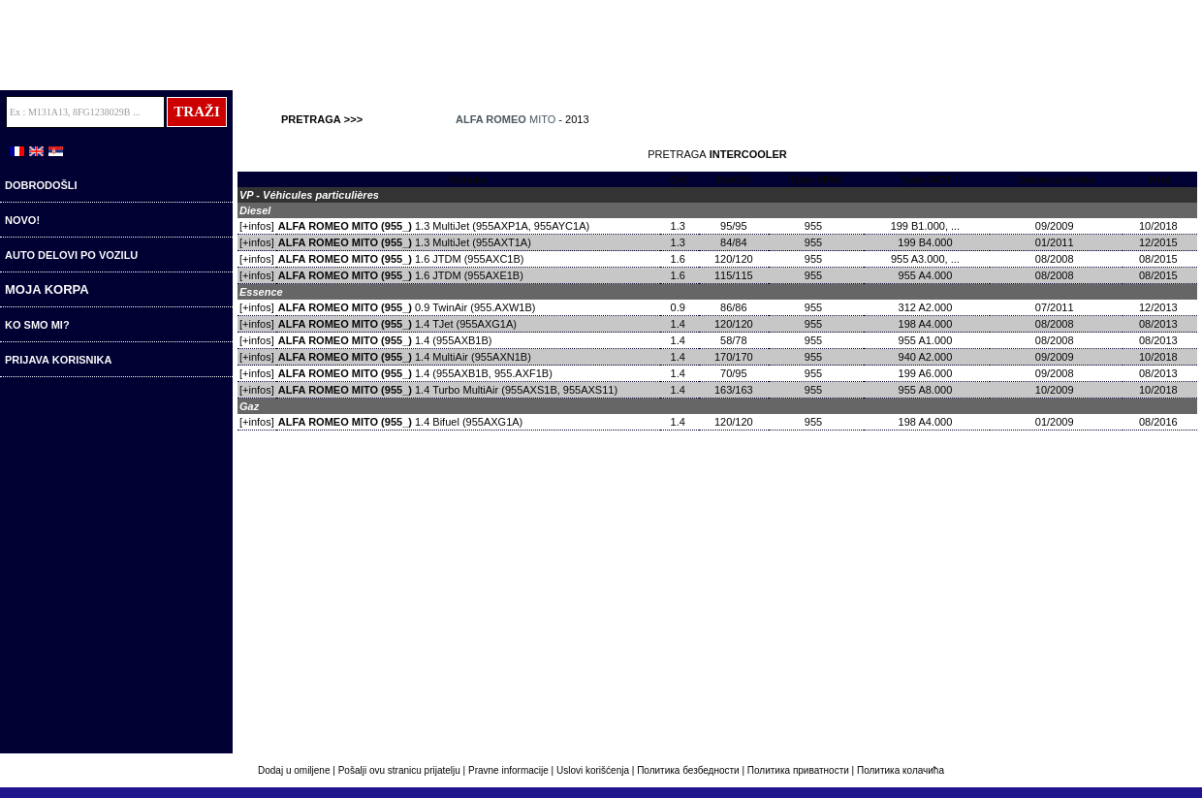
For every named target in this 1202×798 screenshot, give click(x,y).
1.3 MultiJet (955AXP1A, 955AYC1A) (433, 226)
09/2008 (1056, 373)
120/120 (733, 259)
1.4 (679, 324)
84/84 (733, 242)
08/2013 (1160, 324)
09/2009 (1056, 226)
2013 (576, 119)
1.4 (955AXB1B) (385, 340)
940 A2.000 (927, 357)
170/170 (733, 357)
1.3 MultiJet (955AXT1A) (404, 242)
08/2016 (1160, 422)
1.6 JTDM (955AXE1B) (400, 275)
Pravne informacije (508, 770)
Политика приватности (798, 770)
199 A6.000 (927, 373)
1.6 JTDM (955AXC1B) (401, 259)
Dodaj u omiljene (295, 770)
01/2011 (1056, 242)
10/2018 (1160, 226)
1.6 (679, 259)
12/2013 (1160, 307)
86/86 (733, 307)
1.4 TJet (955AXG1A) (397, 324)
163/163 (733, 390)
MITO (542, 119)
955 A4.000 (927, 275)
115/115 (733, 275)
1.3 (679, 226)
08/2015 (1160, 259)
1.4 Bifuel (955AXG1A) (400, 422)
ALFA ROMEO (491, 119)
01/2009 (1056, 422)
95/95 (733, 226)
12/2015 (1160, 242)
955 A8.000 (927, 390)
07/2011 (1056, 307)
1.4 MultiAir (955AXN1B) (404, 357)
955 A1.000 (927, 340)
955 (816, 226)
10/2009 (1056, 390)
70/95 (733, 373)
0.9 (679, 307)
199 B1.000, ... (927, 226)
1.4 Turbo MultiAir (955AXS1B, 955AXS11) (447, 390)
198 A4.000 (927, 324)
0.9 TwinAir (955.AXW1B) (407, 307)
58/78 (733, 340)
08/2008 (1056, 259)
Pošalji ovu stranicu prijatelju (400, 770)
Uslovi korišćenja (592, 770)
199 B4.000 (926, 242)
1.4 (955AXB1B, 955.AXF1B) (415, 373)
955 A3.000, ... (927, 259)
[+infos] (256, 226)
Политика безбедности (688, 770)
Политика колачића (900, 770)
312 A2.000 (927, 307)
